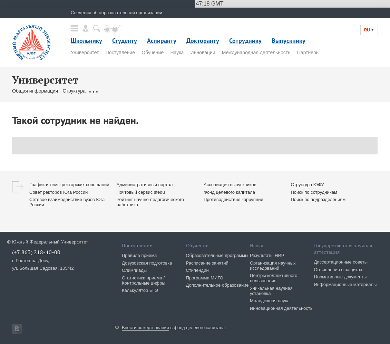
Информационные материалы (345, 284)
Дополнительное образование (217, 285)
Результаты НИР (267, 255)
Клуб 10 (258, 91)
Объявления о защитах (338, 269)
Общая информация (35, 91)
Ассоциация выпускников (230, 184)
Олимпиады (134, 270)
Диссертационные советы (341, 262)
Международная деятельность (256, 52)
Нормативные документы (340, 276)
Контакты (185, 91)
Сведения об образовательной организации (116, 12)
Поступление (120, 52)
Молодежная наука (270, 300)
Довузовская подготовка (147, 263)
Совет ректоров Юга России (58, 192)
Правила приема (139, 255)
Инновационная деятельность (281, 308)
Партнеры (308, 52)
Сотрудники (157, 91)
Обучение (153, 52)
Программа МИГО (204, 277)
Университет (85, 52)
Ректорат (129, 91)
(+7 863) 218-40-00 (36, 252)
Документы (102, 91)
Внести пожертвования (145, 327)
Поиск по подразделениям (318, 199)
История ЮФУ (288, 91)
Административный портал (145, 184)
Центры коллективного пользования (273, 278)
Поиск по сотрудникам (314, 192)
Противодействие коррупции (233, 199)
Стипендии (197, 270)
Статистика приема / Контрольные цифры (143, 280)
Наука (177, 52)
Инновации (203, 52)
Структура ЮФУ (307, 184)
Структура (73, 91)
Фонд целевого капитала (229, 192)
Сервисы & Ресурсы (223, 91)
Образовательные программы (217, 255)
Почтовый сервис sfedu (141, 192)
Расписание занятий (207, 263)
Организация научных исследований (273, 265)
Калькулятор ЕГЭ (140, 290)
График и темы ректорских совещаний (69, 184)
